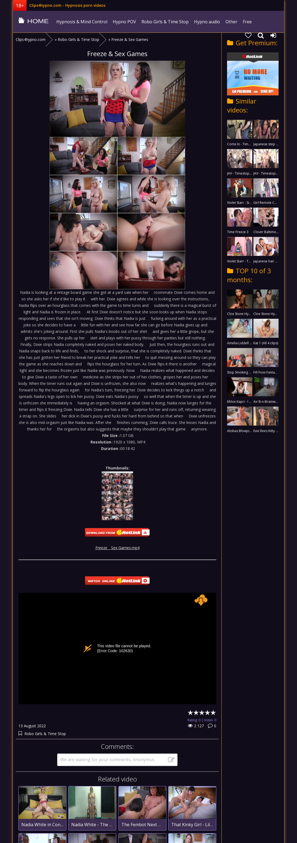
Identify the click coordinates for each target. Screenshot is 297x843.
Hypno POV (124, 22)
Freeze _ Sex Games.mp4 (117, 547)
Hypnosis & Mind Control (81, 22)
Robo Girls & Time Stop (165, 22)
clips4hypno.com (33, 22)
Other (231, 22)
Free (247, 22)
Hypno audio (207, 22)
